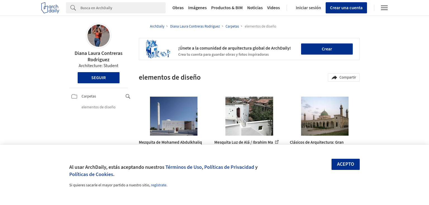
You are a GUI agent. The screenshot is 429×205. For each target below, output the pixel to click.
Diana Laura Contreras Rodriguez (98, 56)
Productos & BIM (227, 8)
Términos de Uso (183, 167)
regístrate (158, 185)
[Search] (123, 7)
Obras (178, 8)
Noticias (255, 8)
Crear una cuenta (346, 8)
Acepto (345, 164)
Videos (273, 8)
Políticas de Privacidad (229, 167)
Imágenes (197, 8)
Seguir (98, 78)
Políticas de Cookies (91, 174)
